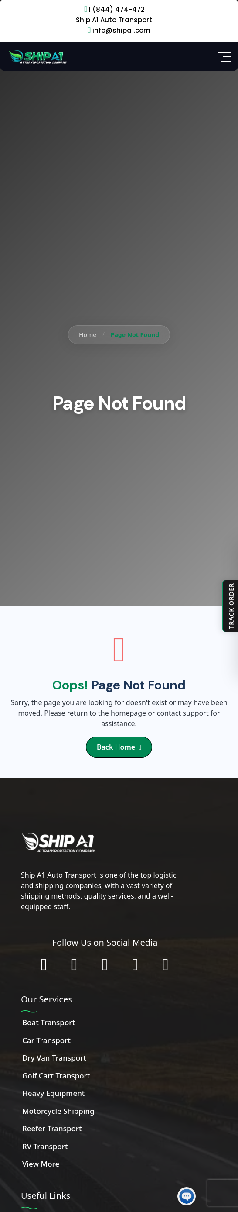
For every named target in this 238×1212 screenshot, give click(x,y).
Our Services (46, 999)
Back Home (119, 747)
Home (87, 335)
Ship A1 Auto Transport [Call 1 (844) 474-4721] (114, 19)
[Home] (37, 56)
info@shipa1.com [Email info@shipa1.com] (121, 30)
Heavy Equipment (53, 1093)
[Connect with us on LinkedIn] (105, 965)
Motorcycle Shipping (58, 1111)
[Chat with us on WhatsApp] (166, 965)
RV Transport (45, 1146)
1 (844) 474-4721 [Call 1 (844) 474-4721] (117, 9)
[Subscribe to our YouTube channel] (135, 965)
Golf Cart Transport (56, 1076)
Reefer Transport (52, 1128)
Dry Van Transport (54, 1058)
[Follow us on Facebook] (44, 965)
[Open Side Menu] (224, 57)
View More (40, 1164)
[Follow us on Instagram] (74, 965)
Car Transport (46, 1040)
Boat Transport (48, 1022)
